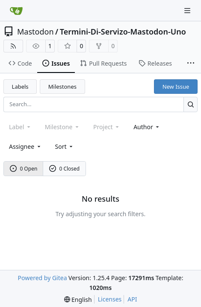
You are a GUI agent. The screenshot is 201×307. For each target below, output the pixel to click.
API (132, 299)
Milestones (62, 86)
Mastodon (35, 31)
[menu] (65, 146)
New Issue (176, 86)
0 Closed (64, 168)
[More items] (191, 63)
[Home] (16, 10)
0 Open (24, 168)
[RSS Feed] (13, 46)
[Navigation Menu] (188, 10)
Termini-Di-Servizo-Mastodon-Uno (123, 31)
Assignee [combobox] (25, 146)
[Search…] (190, 104)
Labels (20, 86)
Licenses (110, 299)
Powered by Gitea (42, 278)
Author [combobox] (146, 127)
